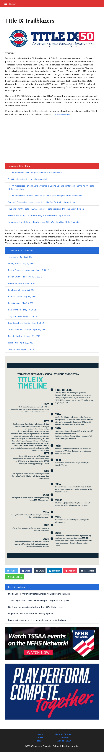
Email (39, 570)
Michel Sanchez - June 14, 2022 (23, 283)
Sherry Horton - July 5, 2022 (21, 263)
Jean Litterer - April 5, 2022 (21, 349)
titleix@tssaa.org (62, 114)
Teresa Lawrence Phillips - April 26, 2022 (27, 329)
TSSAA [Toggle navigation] (10, 3)
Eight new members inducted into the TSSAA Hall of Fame (35, 606)
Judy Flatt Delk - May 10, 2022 (22, 316)
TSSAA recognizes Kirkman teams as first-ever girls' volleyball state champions (45, 195)
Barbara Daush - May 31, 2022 (22, 296)
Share (26, 570)
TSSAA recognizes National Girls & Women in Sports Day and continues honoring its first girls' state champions (51, 187)
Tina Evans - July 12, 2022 (20, 256)
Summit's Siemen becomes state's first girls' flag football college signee (42, 202)
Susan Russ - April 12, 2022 (20, 342)
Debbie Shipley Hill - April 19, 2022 (24, 336)
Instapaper (87, 570)
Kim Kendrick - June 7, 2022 (21, 289)
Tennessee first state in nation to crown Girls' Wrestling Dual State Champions (44, 221)
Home (40, 734)
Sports (39, 737)
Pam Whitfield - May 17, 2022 (22, 309)
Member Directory (64, 734)
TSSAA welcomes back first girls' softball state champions (35, 172)
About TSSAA (64, 740)
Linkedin (54, 570)
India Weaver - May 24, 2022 (21, 303)
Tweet (11, 570)
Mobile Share (14, 576)
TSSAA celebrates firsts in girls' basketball (28, 179)
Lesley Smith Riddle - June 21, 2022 (25, 276)
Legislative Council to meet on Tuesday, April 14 (30, 613)
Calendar (64, 737)
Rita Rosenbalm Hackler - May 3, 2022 (26, 322)
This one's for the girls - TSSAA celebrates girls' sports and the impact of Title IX (46, 208)
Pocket (70, 570)
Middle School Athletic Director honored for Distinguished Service (39, 593)
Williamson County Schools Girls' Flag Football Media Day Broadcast (39, 215)
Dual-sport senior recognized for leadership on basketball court (37, 620)
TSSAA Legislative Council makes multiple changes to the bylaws (38, 600)
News (40, 740)
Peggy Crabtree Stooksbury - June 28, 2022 (28, 270)
